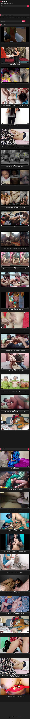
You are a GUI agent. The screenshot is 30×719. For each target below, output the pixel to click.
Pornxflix (3, 2)
